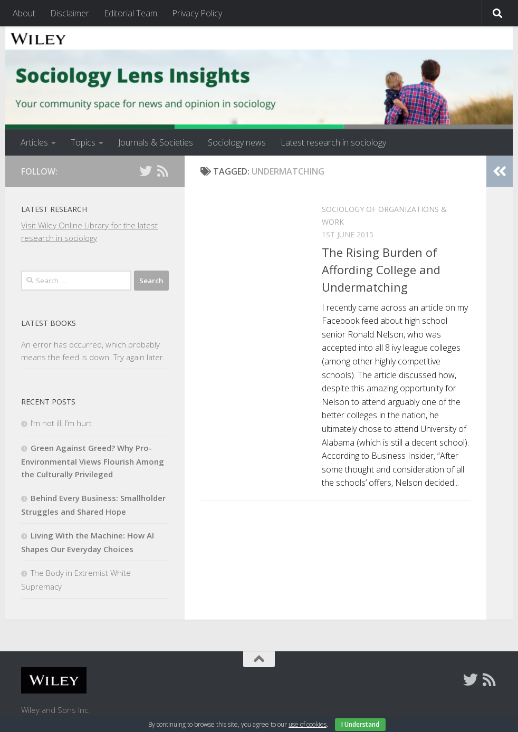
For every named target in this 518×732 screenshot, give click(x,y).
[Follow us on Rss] (162, 171)
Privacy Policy (197, 13)
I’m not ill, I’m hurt (61, 423)
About (24, 13)
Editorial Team (130, 13)
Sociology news (237, 142)
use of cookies (308, 724)
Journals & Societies (155, 142)
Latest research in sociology (333, 142)
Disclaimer (69, 13)
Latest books (48, 323)
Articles (34, 142)
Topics (83, 142)
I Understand (360, 724)
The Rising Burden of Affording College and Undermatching (381, 269)
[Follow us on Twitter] (145, 171)
